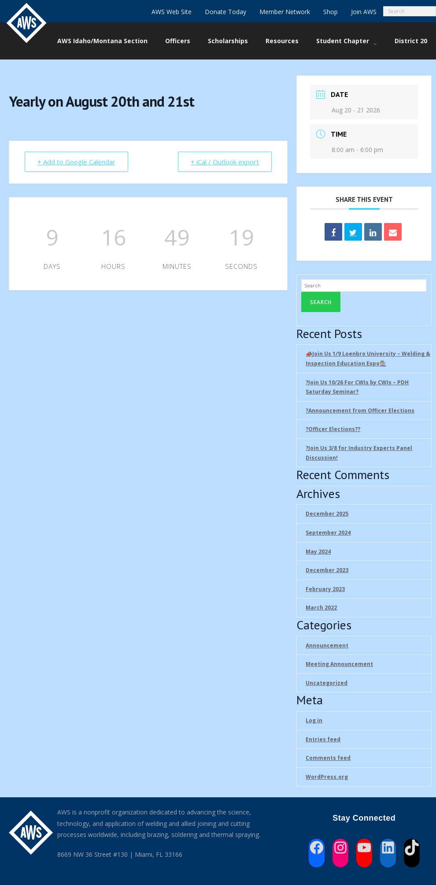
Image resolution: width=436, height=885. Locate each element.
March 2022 (321, 607)
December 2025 (327, 513)
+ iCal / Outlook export (225, 161)
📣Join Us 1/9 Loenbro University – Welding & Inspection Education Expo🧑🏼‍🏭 (368, 358)
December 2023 (327, 570)
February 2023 (325, 589)
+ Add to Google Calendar (76, 161)
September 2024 (328, 532)
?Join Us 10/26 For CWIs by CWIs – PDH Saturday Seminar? (357, 387)
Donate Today (225, 11)
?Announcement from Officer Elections (360, 410)
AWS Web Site (171, 11)
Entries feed (323, 739)
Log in (314, 720)
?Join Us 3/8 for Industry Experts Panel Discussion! (359, 452)
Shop (330, 11)
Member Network (284, 11)
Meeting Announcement (339, 664)
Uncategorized (326, 683)
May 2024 (318, 551)
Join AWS (364, 11)
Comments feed (328, 758)
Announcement (327, 645)
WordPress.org (327, 777)
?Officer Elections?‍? (333, 429)
